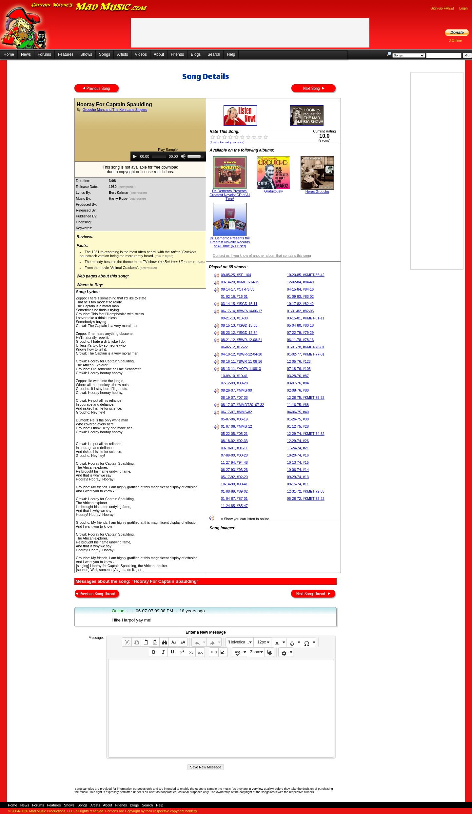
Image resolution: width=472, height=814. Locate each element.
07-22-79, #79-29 (300, 333)
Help (231, 54)
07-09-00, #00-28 (234, 455)
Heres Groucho (317, 191)
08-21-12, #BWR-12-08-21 (241, 340)
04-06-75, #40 (297, 412)
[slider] (159, 156)
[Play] (134, 156)
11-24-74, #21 (297, 448)
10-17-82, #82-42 (300, 304)
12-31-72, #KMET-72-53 (305, 491)
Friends (177, 54)
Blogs (196, 54)
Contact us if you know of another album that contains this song (262, 255)
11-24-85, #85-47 (234, 506)
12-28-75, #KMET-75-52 (305, 397)
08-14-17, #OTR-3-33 (237, 289)
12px (261, 642)
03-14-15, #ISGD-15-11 (239, 304)
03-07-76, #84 (297, 383)
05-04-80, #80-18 (300, 325)
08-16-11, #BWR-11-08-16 (241, 361)
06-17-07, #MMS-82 (236, 412)
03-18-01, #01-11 (234, 448)
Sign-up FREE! (442, 8)
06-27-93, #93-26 (234, 470)
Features (65, 54)
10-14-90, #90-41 (234, 484)
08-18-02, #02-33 (234, 441)
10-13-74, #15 (297, 462)
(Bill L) (140, 570)
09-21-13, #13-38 (234, 318)
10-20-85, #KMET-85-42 (305, 275)
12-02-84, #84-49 (300, 282)
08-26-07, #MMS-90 (236, 390)
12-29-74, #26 (297, 441)
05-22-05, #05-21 (234, 434)
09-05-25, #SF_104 (236, 275)
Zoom (255, 652)
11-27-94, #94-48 (234, 462)
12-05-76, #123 (298, 361)
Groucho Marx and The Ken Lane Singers (115, 110)
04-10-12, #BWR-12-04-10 (241, 354)
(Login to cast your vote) (226, 142)
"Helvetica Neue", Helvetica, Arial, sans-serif (240, 642)
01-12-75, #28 (297, 426)
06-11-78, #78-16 (300, 340)
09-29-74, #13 (297, 477)
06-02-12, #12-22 (234, 347)
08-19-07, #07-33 (234, 397)
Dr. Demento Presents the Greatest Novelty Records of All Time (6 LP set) (230, 242)
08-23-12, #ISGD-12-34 (239, 333)
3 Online (455, 40)
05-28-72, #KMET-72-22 (305, 498)
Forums (44, 54)
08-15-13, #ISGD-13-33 (239, 325)
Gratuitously (273, 191)
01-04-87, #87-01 (234, 498)
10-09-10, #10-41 (234, 376)
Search (213, 54)
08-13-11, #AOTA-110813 (241, 369)
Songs (104, 54)
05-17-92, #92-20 (234, 477)
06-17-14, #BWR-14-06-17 (241, 311)
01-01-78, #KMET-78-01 (305, 347)
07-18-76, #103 (298, 369)
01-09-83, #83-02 (300, 296)
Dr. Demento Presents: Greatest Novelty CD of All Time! (229, 195)
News (26, 54)
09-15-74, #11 (297, 484)
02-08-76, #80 (297, 390)
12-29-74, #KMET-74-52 (305, 434)
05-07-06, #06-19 (234, 419)
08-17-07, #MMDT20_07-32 (242, 405)
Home (9, 54)
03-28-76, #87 (297, 376)
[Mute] (183, 156)
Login (463, 8)
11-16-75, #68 (297, 405)
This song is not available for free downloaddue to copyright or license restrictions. (140, 169)
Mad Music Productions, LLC (51, 811)
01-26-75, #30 (297, 419)
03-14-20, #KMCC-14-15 (240, 282)
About (159, 54)
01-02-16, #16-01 (234, 296)
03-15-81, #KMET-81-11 (305, 318)
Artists (122, 54)
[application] (168, 156)
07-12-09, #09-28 (234, 383)
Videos (141, 54)
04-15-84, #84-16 (300, 289)
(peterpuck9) (127, 187)
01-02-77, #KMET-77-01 (305, 354)
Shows (86, 54)
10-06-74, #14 (297, 470)
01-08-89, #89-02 (234, 491)
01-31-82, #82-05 (300, 311)
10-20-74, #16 (297, 455)
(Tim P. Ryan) (163, 256)
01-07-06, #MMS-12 (236, 426)
